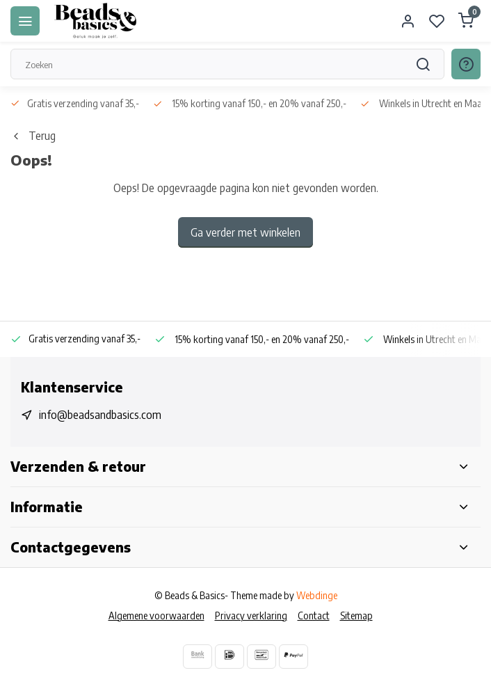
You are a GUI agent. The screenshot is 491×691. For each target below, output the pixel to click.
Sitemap (356, 615)
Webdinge (316, 595)
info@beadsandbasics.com (100, 415)
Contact (314, 615)
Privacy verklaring (251, 615)
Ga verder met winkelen (245, 232)
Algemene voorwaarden (156, 615)
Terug (33, 136)
